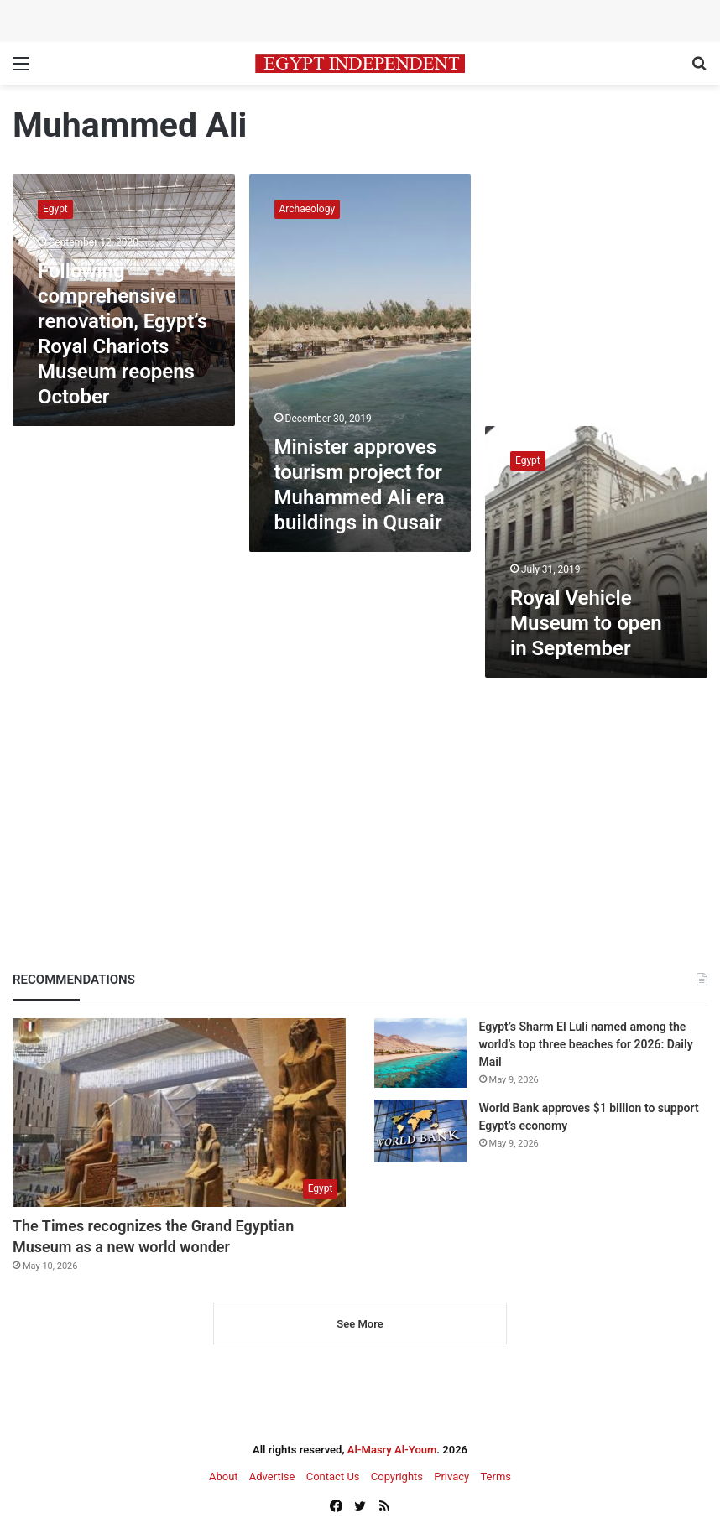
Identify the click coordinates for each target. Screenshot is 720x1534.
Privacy (451, 1476)
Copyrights (397, 1476)
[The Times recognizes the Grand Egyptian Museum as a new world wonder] (179, 1112)
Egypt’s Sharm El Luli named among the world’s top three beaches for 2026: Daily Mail (586, 1044)
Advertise (272, 1476)
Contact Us (333, 1476)
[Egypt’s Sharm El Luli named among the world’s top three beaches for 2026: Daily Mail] (420, 1053)
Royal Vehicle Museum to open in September (586, 623)
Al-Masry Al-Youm (392, 1449)
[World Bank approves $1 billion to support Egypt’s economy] (420, 1131)
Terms (495, 1476)
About (223, 1476)
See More (360, 1324)
